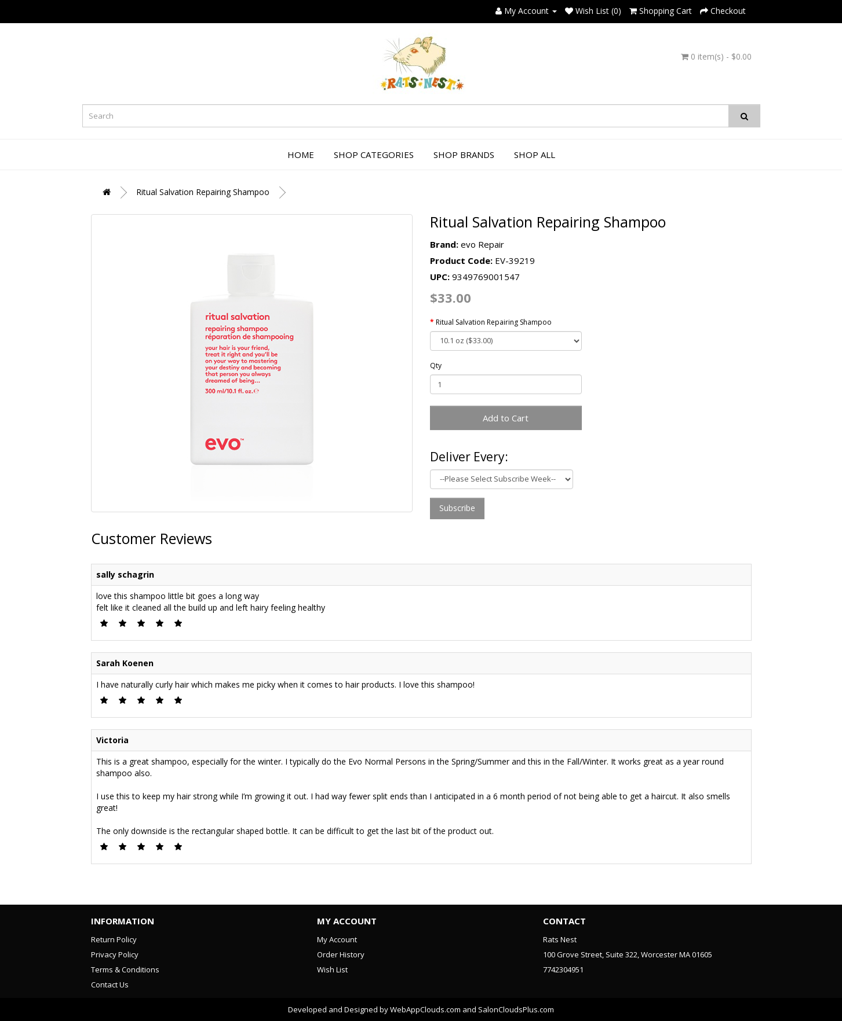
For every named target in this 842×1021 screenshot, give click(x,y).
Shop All (534, 154)
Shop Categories (374, 154)
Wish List (332, 969)
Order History (340, 954)
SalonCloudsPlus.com (516, 1009)
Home (300, 154)
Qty (436, 365)
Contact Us (110, 984)
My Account (337, 939)
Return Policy (114, 939)
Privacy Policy (114, 954)
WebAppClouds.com (425, 1009)
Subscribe (457, 507)
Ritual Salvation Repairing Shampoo (202, 191)
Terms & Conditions (125, 969)
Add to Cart (505, 418)
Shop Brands (463, 154)
